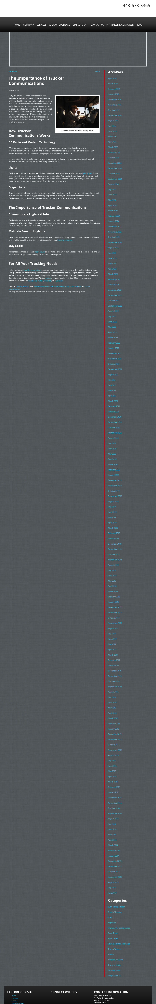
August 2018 (113, 551)
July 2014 (112, 803)
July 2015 (112, 741)
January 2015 (113, 772)
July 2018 (112, 556)
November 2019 (114, 474)
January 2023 (113, 278)
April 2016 (112, 695)
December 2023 (114, 222)
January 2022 (113, 340)
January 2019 (113, 525)
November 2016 (114, 659)
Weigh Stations (114, 951)
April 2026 (112, 78)
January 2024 (113, 217)
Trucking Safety (114, 940)
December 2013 (114, 839)
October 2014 (113, 788)
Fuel (110, 894)
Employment (80, 24)
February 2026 (114, 88)
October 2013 (113, 849)
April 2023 (112, 263)
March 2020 (113, 453)
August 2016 (113, 675)
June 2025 (112, 129)
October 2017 (113, 603)
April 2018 (112, 572)
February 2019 (114, 520)
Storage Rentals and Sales (119, 920)
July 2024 (112, 186)
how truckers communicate (42, 286)
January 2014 (113, 834)
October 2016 (113, 664)
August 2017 (113, 613)
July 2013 (112, 865)
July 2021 (112, 371)
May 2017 (112, 628)
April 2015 (112, 757)
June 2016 (112, 685)
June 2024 (112, 191)
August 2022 (113, 304)
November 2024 (114, 165)
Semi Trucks (113, 915)
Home (17, 24)
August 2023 (113, 242)
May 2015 (112, 752)
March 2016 (113, 700)
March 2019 (113, 515)
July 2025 (112, 124)
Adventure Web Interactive (110, 1002)
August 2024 (113, 181)
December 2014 (114, 778)
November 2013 (114, 844)
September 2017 (115, 608)
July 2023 (112, 248)
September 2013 (115, 855)
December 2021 (114, 345)
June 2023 (112, 253)
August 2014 (113, 798)
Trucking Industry (22, 286)
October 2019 (113, 479)
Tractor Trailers (114, 925)
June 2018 (112, 561)
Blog (139, 24)
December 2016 (114, 654)
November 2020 (114, 412)
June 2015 (112, 747)
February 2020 (114, 459)
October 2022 (113, 294)
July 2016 (112, 680)
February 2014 (114, 829)
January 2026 (113, 93)
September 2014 (115, 793)
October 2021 (113, 356)
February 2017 (114, 644)
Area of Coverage (59, 24)
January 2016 (113, 711)
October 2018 (113, 541)
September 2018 (115, 546)
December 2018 (114, 531)
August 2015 (113, 736)
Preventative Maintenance (119, 904)
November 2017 (114, 597)
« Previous (13, 71)
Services (42, 24)
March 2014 (113, 824)
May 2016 (112, 690)
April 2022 (112, 325)
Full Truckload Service (114, 995)
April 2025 (112, 140)
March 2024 (113, 207)
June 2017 (112, 623)
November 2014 (114, 783)
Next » (97, 71)
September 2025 (115, 114)
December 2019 (114, 469)
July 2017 (112, 618)
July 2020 (112, 433)
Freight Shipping (115, 889)
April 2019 (112, 510)
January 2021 (113, 402)
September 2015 (115, 731)
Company (29, 24)
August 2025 (113, 119)
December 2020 (114, 407)
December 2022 (114, 284)
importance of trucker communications (65, 286)
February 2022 (114, 335)
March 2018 (113, 577)
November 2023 (114, 227)
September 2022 (115, 299)
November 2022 (114, 289)
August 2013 (113, 860)
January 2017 (113, 649)
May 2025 (112, 134)
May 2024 (112, 196)
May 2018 (112, 567)
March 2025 (113, 145)
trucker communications (90, 286)
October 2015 (113, 726)
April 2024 (112, 201)
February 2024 (114, 212)
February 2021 (114, 397)
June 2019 (112, 500)
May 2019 (112, 505)
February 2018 (114, 582)
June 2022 (112, 314)
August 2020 (113, 428)
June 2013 (112, 870)
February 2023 (114, 273)
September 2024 (115, 176)
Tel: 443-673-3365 (100, 980)
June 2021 (112, 376)
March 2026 (113, 83)
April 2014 (112, 819)
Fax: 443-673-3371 (100, 982)
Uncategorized (114, 946)
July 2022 (112, 309)
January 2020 (113, 464)
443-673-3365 (136, 5)
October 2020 (113, 417)
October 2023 (113, 232)
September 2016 (115, 669)
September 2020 (115, 423)
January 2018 (113, 587)
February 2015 (114, 767)
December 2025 (114, 98)
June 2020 (112, 438)
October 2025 (113, 109)
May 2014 (112, 814)
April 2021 (112, 386)
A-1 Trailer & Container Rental (94, 995)
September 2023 (115, 237)
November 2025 (114, 104)
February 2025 (114, 150)
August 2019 (113, 489)
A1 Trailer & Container (119, 24)
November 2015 (114, 721)
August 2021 (113, 366)
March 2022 (113, 330)
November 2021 (114, 350)
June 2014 (112, 808)
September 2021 (115, 361)
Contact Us (97, 24)
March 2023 (113, 268)
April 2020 (112, 448)
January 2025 (113, 155)
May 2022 (112, 320)
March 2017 (113, 639)
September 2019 (115, 484)
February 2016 (114, 705)
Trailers (111, 930)
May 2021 (112, 381)
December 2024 (114, 160)
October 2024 (113, 171)
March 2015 (113, 762)
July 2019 (112, 495)
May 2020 (112, 443)
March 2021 (113, 392)
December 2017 (114, 592)
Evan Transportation (116, 884)
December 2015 (114, 716)
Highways (112, 899)
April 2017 (112, 633)
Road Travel (113, 909)
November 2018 (114, 536)
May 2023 (112, 258)
